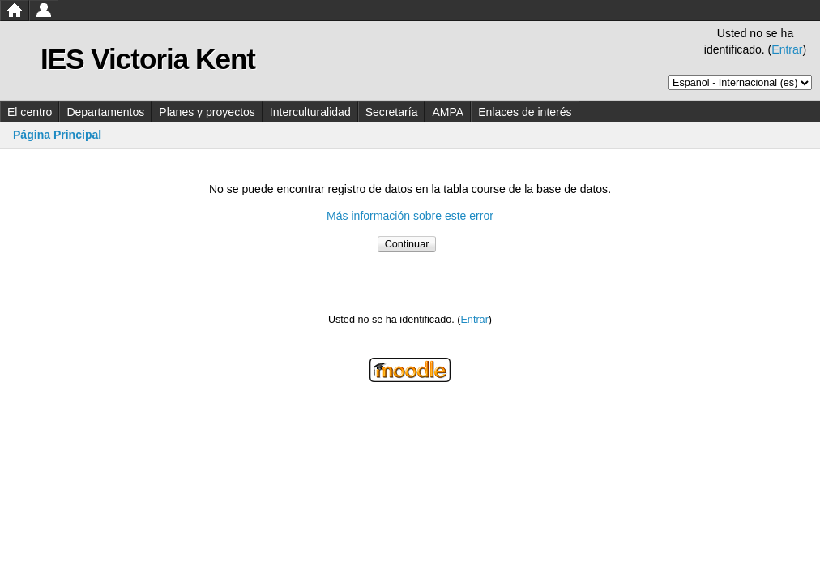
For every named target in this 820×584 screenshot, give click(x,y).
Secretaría (391, 111)
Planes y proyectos (207, 111)
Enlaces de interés (524, 111)
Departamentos (105, 111)
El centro (29, 111)
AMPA (447, 111)
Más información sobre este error (410, 215)
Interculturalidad (310, 111)
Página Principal (57, 134)
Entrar (786, 49)
